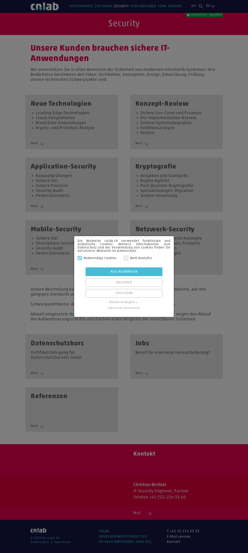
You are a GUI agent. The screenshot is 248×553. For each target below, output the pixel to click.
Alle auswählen (124, 271)
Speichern (124, 293)
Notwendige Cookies (96, 258)
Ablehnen (124, 282)
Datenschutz (132, 308)
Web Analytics (138, 258)
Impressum (115, 308)
